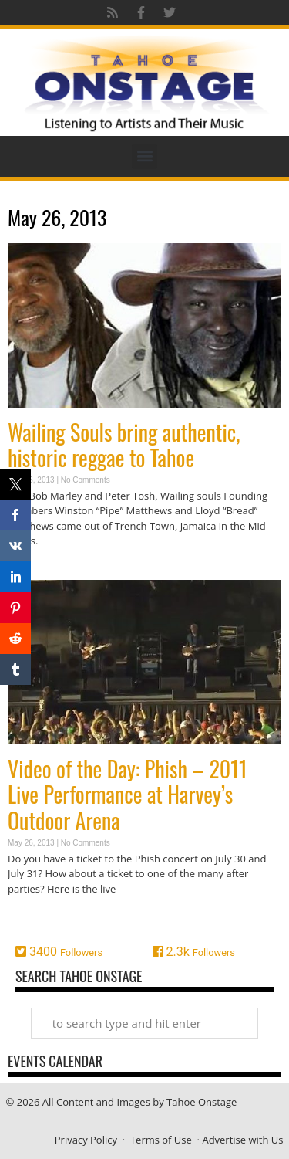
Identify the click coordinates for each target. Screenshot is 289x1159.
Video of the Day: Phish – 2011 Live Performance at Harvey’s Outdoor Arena (127, 794)
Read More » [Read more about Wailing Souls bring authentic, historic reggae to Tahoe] (35, 571)
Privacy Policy (86, 1140)
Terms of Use (161, 1140)
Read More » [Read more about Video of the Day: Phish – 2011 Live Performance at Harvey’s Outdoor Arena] (35, 918)
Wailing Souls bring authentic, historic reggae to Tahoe (124, 445)
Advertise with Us (242, 1140)
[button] (144, 156)
